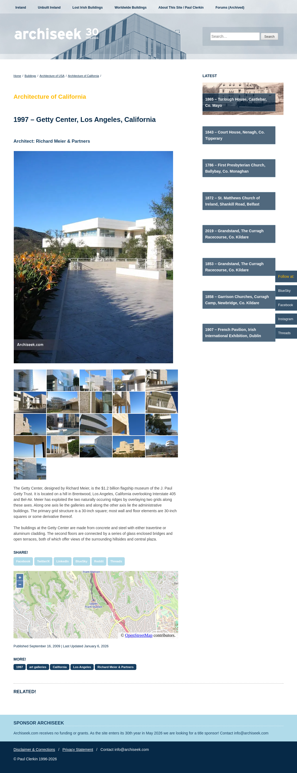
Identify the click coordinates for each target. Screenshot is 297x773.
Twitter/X (43, 561)
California (60, 667)
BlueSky (81, 561)
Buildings (30, 75)
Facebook (23, 561)
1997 (19, 667)
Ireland (20, 7)
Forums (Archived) (229, 7)
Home (17, 75)
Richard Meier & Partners (115, 667)
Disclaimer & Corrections (34, 749)
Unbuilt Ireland (49, 7)
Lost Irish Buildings (87, 7)
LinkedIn (62, 561)
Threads (116, 561)
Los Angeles (82, 667)
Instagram (285, 319)
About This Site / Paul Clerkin (181, 7)
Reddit (99, 561)
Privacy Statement (77, 749)
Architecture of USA (51, 75)
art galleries (37, 667)
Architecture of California (83, 75)
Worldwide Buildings (130, 7)
